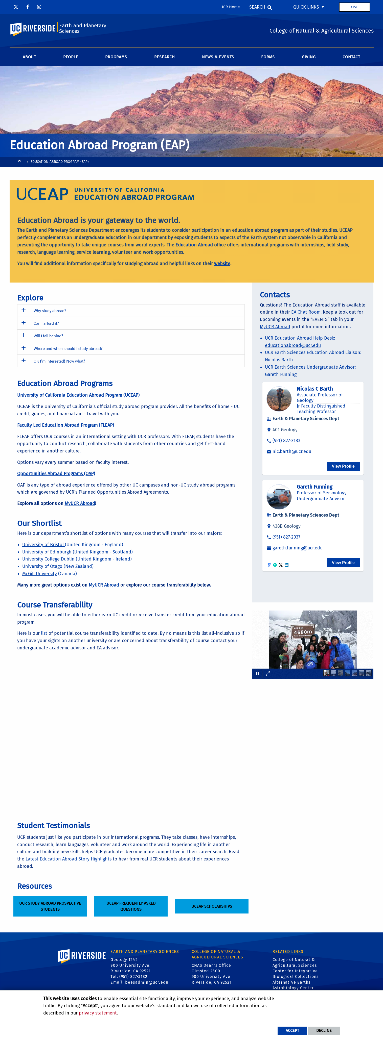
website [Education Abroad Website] (222, 263)
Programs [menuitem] (116, 57)
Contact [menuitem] (351, 57)
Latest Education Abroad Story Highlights (68, 859)
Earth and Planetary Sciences (82, 28)
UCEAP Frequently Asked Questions (130, 906)
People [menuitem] (70, 57)
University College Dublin (49, 559)
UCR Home (230, 7)
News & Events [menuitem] (218, 57)
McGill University (39, 573)
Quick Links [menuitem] (306, 7)
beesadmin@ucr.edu (146, 982)
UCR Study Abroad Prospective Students (50, 906)
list (44, 633)
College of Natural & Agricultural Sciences (295, 962)
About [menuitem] (29, 57)
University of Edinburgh (47, 552)
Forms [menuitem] (268, 57)
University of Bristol (43, 544)
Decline (324, 1030)
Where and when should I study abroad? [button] (68, 348)
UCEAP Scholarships (211, 906)
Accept (292, 1030)
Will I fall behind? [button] (48, 335)
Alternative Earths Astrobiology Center (293, 985)
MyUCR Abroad (275, 326)
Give (354, 7)
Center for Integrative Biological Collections (296, 974)
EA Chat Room (306, 312)
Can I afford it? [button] (46, 323)
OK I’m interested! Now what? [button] (59, 361)
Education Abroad (194, 245)
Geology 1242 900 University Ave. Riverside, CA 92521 (130, 965)
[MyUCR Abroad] (80, 503)
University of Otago (42, 566)
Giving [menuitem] (309, 57)
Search (257, 7)
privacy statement (98, 1013)
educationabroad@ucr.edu (293, 345)
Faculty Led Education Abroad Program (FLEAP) (65, 425)
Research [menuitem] (164, 57)
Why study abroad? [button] (50, 310)
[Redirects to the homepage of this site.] (19, 162)
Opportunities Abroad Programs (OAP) (56, 473)
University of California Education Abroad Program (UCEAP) (78, 395)
